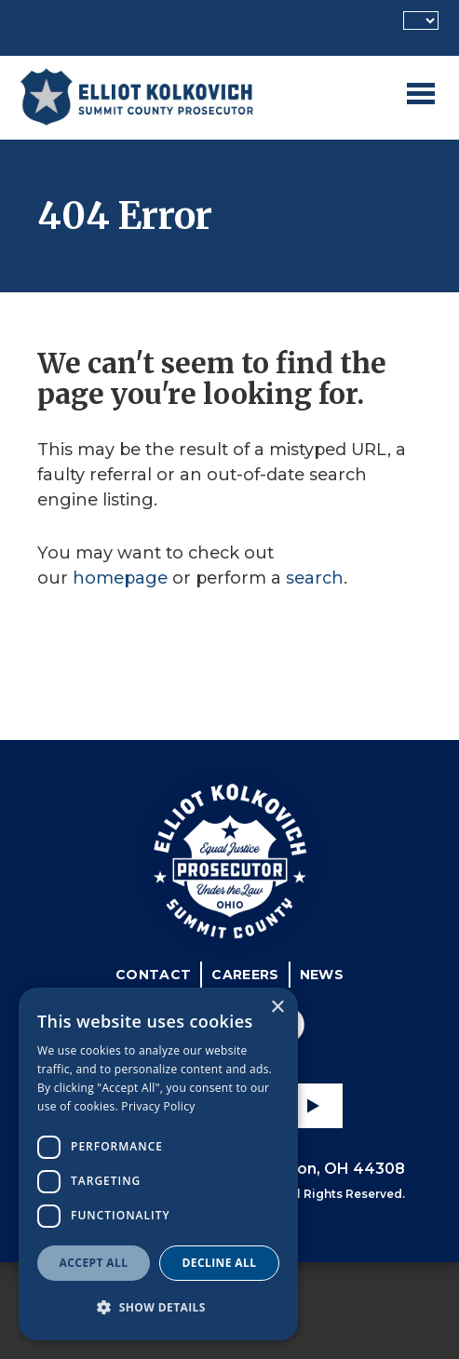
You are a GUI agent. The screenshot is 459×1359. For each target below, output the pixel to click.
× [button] (277, 1008)
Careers (244, 974)
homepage (120, 578)
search (315, 578)
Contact (153, 974)
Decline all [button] (219, 1263)
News (322, 974)
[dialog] (158, 1164)
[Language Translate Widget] (421, 20)
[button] (158, 1307)
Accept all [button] (94, 1263)
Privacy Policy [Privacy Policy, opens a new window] (158, 1106)
